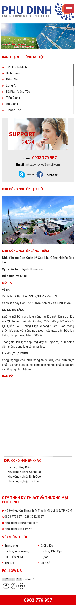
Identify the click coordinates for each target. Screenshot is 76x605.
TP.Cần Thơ (11, 110)
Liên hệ (44, 563)
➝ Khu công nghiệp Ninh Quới (22, 476)
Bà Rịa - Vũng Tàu (16, 91)
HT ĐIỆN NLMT (13, 557)
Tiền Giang (11, 98)
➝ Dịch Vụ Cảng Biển (17, 467)
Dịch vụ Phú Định (50, 551)
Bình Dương (11, 73)
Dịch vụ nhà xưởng (15, 551)
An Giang (10, 104)
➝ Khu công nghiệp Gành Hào (23, 471)
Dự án (43, 557)
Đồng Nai (10, 79)
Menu (69, 8)
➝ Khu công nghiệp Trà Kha (21, 481)
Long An (9, 85)
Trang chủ (10, 545)
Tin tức (8, 563)
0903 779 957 (38, 600)
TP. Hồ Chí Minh (14, 67)
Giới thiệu (45, 545)
